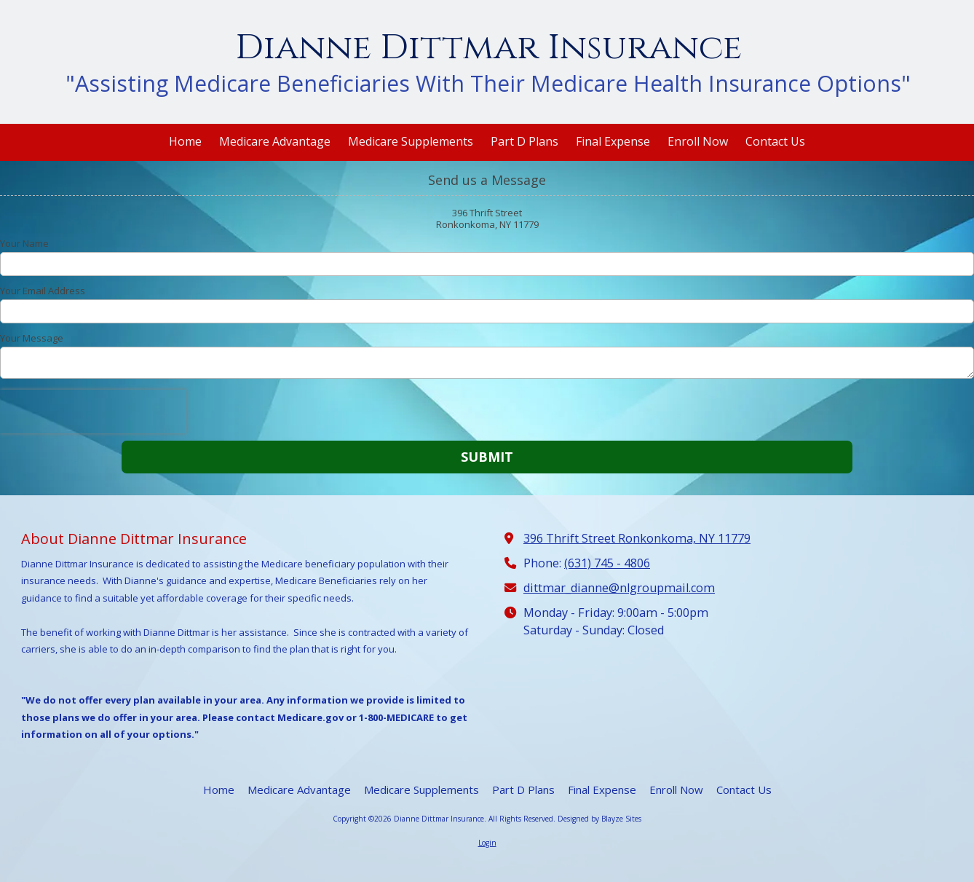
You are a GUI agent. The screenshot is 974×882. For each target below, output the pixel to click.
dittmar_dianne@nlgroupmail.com (619, 588)
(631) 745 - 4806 (607, 563)
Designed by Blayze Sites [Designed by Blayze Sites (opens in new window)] (599, 819)
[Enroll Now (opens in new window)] (698, 142)
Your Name (24, 243)
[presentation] (93, 411)
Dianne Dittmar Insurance (488, 47)
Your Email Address (42, 290)
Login (487, 843)
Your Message (31, 338)
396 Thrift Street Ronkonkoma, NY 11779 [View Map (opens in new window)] (637, 538)
